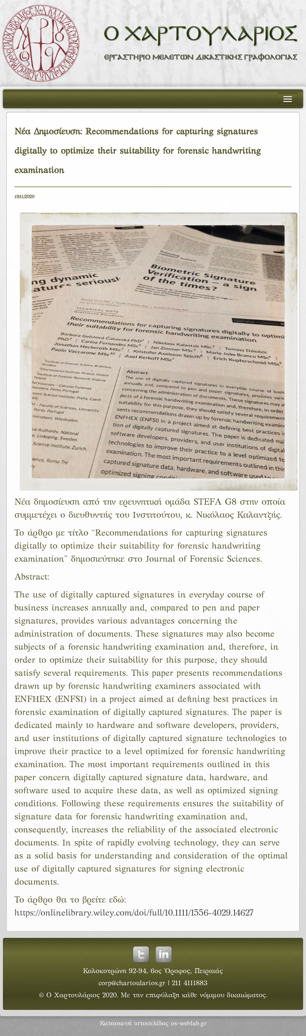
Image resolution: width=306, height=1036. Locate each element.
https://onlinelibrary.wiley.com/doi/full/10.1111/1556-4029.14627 (133, 913)
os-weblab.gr (189, 1024)
